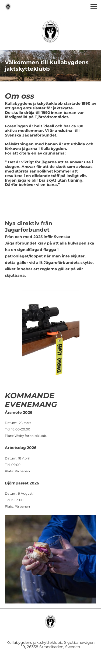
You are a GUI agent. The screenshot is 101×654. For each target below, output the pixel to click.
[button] (93, 6)
